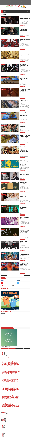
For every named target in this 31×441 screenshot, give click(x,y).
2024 (2, 302)
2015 (2, 381)
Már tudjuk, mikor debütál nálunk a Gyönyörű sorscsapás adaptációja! (21, 74)
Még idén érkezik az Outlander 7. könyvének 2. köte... (10, 328)
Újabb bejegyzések (3, 225)
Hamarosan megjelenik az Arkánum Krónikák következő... (11, 309)
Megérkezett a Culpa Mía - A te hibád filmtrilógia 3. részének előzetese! (14, 403)
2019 (2, 376)
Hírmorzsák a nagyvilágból (5, 150)
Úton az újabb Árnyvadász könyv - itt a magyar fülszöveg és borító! (22, 111)
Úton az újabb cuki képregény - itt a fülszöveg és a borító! (21, 198)
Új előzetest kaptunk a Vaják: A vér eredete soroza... (10, 337)
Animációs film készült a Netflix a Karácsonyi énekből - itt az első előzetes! (20, 217)
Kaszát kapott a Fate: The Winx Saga (8, 361)
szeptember (4, 364)
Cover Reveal (3, 45)
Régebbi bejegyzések (27, 225)
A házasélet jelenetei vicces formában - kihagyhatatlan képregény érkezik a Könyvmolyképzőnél (21, 121)
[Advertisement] (15, 271)
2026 (2, 300)
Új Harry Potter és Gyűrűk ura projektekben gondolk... (10, 350)
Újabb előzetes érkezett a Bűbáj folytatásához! (9, 358)
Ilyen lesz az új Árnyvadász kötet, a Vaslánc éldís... (10, 317)
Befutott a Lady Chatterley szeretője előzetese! (10, 333)
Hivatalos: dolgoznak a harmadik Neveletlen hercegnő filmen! (20, 160)
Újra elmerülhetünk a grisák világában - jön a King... (10, 311)
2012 (2, 384)
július (3, 366)
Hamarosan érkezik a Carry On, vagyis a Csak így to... (10, 352)
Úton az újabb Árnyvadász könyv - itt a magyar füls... (10, 319)
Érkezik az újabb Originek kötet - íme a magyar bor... (10, 327)
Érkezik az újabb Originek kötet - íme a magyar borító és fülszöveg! (21, 178)
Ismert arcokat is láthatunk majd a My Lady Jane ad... (10, 351)
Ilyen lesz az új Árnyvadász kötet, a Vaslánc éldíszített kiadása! (21, 93)
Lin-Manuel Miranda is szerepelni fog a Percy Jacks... (10, 342)
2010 (2, 387)
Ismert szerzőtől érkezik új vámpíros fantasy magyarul (21, 36)
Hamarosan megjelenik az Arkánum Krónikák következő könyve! (21, 27)
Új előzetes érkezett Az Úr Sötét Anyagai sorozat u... (10, 360)
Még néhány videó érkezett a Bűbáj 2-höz (8, 330)
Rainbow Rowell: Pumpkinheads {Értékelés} (9, 345)
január (3, 373)
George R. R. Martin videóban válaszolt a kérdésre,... (10, 346)
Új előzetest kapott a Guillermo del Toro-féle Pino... (10, 336)
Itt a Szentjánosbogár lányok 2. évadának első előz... (10, 353)
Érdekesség (3, 17)
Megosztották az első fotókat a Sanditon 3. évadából (10, 355)
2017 (2, 379)
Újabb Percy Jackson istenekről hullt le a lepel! (9, 322)
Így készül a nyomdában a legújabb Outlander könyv (10, 308)
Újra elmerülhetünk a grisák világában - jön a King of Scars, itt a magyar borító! (21, 46)
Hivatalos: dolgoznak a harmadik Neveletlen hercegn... (11, 325)
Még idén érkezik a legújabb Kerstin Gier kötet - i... (10, 312)
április (3, 369)
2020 (2, 375)
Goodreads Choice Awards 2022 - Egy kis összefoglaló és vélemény (21, 150)
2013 (2, 383)
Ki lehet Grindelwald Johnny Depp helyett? (10, 413)
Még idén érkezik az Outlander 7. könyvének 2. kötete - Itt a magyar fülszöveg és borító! (21, 188)
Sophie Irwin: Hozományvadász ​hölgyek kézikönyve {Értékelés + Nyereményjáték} (22, 131)
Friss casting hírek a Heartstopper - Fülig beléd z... (10, 347)
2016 (2, 380)
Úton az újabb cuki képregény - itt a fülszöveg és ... (10, 329)
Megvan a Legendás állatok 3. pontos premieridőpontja (12, 410)
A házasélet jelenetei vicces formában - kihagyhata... (10, 320)
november (4, 307)
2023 (2, 303)
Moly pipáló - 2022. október (6, 359)
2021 (2, 374)
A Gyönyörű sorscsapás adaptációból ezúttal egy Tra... (11, 344)
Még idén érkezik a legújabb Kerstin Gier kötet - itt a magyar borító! (21, 56)
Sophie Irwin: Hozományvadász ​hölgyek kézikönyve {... (11, 321)
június (3, 367)
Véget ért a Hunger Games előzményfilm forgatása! (10, 343)
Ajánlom (3, 130)
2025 (2, 301)
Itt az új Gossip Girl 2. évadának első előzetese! (9, 334)
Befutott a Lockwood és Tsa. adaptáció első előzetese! (11, 326)
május (3, 368)
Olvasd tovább (17, 33)
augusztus (4, 365)
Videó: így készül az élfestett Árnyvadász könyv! (19, 65)
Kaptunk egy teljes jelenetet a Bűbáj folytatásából (10, 338)
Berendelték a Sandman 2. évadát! (7, 354)
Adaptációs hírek (4, 74)
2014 (2, 382)
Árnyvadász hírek (4, 92)
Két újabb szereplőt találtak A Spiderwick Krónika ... (10, 335)
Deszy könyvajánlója (4, 422)
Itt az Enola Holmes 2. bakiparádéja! (21, 101)
